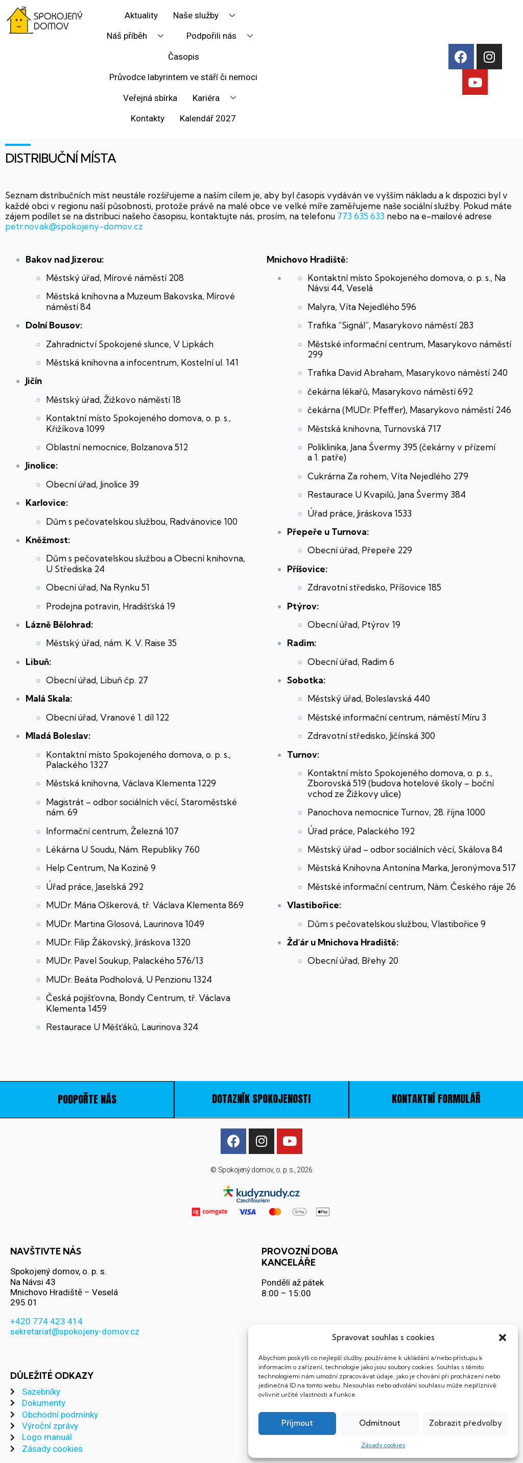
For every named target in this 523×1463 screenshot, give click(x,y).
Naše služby (208, 15)
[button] (502, 1337)
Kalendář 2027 (208, 118)
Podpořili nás (223, 36)
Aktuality (141, 15)
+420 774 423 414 (46, 1320)
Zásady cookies (383, 1445)
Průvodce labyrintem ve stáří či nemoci (183, 77)
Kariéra (218, 98)
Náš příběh (139, 36)
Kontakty (147, 118)
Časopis (183, 57)
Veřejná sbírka (150, 98)
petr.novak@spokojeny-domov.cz (74, 226)
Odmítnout (379, 1423)
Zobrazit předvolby (465, 1423)
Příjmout (297, 1423)
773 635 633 (360, 216)
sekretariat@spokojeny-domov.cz (74, 1330)
